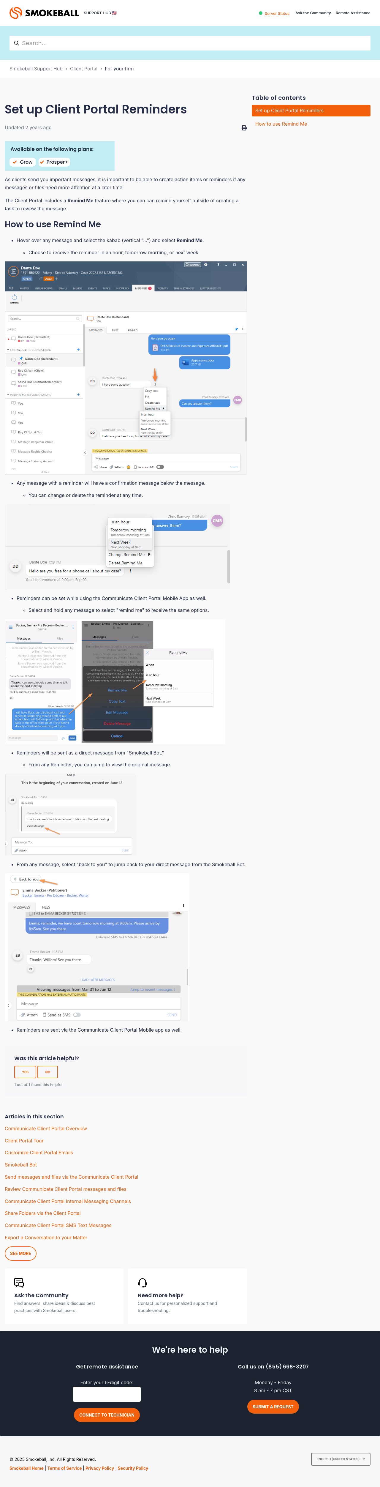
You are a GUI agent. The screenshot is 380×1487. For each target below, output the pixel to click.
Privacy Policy (100, 1468)
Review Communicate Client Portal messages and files (65, 1189)
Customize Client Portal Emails (39, 1152)
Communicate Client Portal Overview (46, 1128)
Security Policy (133, 1468)
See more (20, 1253)
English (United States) (338, 1459)
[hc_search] (190, 43)
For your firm (119, 69)
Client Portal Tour (24, 1141)
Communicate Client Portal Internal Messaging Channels (68, 1201)
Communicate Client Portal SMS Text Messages (58, 1225)
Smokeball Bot (21, 1165)
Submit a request (273, 1406)
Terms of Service (64, 1468)
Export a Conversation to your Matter (46, 1237)
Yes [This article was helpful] (25, 1072)
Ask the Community (313, 13)
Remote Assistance (353, 13)
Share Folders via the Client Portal (43, 1213)
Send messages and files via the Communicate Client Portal (71, 1177)
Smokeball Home (27, 1468)
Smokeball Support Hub (36, 69)
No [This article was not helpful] (47, 1072)
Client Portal (83, 69)
